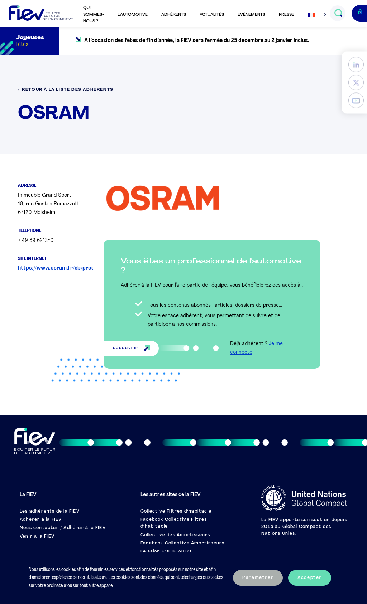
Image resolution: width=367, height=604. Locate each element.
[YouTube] (356, 100)
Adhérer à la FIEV (41, 520)
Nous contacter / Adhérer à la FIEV (63, 528)
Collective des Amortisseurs (175, 535)
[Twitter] (356, 82)
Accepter (309, 578)
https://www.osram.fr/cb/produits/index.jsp (73, 268)
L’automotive (133, 15)
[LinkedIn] (356, 64)
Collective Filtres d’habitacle (175, 511)
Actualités (212, 15)
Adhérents (173, 15)
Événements (251, 15)
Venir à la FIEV (37, 536)
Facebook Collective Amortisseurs (182, 543)
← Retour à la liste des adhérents (66, 89)
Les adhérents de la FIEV (50, 511)
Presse (286, 15)
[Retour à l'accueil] (41, 13)
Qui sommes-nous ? (93, 14)
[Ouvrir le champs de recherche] (338, 13)
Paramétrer (257, 578)
